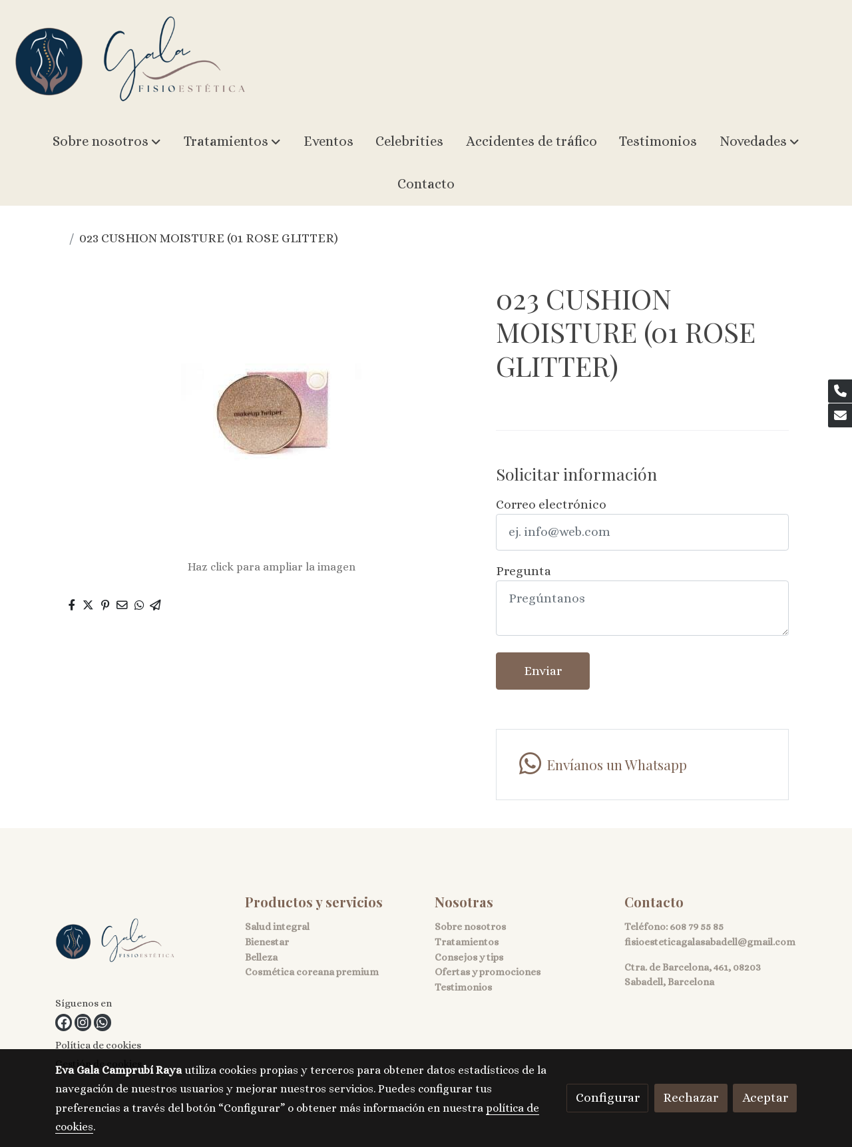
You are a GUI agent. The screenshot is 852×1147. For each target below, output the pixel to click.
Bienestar (267, 942)
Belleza (261, 957)
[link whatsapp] (102, 1022)
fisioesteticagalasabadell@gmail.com (709, 942)
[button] (106, 141)
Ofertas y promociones (487, 972)
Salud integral (277, 927)
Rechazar (690, 1097)
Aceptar (765, 1097)
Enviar (543, 671)
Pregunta (523, 571)
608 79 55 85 (697, 927)
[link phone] (840, 391)
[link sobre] (141, 943)
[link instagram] (83, 1022)
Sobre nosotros (470, 927)
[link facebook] (64, 1022)
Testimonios (463, 987)
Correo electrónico (551, 504)
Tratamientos (467, 942)
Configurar (608, 1097)
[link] (130, 60)
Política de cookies (98, 1045)
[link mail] (840, 415)
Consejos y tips (469, 957)
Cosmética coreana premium (312, 972)
